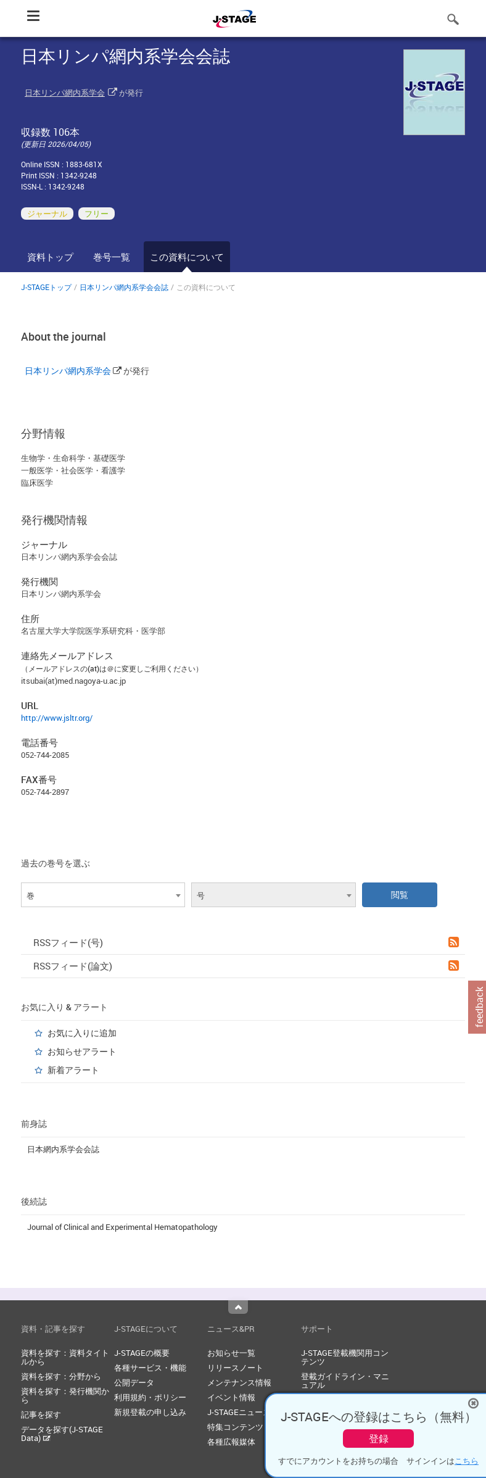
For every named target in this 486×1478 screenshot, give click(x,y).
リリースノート (235, 1367)
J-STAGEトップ (46, 287)
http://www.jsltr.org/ (57, 717)
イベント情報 (231, 1397)
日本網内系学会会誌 (63, 1149)
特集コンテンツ (235, 1426)
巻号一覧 (111, 257)
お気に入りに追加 (82, 1033)
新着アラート (73, 1070)
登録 (379, 1438)
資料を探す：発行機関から (65, 1395)
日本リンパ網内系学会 (65, 92)
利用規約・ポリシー (150, 1397)
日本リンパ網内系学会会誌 (124, 287)
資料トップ (50, 257)
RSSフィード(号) (246, 942)
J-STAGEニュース (239, 1412)
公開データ (134, 1382)
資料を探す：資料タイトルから (65, 1357)
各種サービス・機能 (150, 1367)
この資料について (187, 257)
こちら (467, 1460)
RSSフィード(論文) (246, 966)
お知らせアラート (82, 1051)
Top (238, 1307)
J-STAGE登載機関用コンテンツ (345, 1357)
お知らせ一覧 (231, 1352)
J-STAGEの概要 (142, 1352)
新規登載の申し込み (150, 1412)
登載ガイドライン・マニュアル (345, 1380)
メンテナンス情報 (239, 1382)
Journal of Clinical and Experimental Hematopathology (122, 1226)
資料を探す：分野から (61, 1376)
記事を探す (41, 1414)
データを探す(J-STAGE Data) (62, 1433)
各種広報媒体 (231, 1441)
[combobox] (103, 894)
